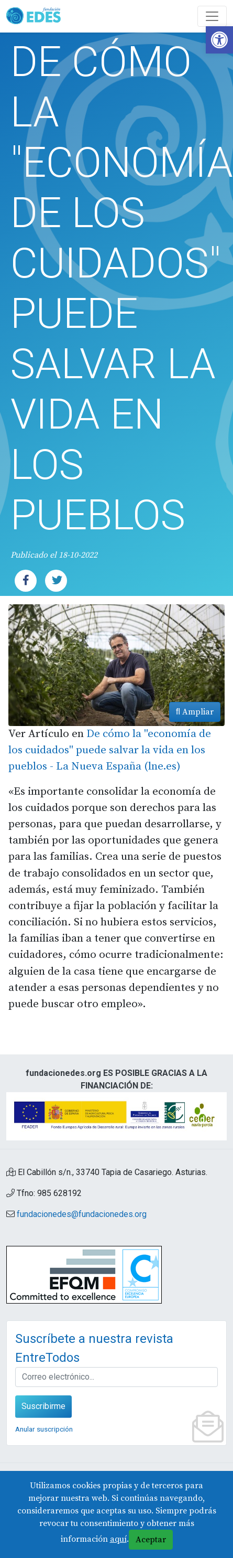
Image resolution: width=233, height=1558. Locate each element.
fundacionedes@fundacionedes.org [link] (82, 1214)
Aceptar (151, 1539)
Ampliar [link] (195, 712)
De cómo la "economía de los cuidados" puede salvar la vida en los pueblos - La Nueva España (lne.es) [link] (109, 750)
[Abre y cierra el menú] (212, 16)
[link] (219, 40)
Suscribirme (43, 1406)
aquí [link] (118, 1539)
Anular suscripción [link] (44, 1429)
